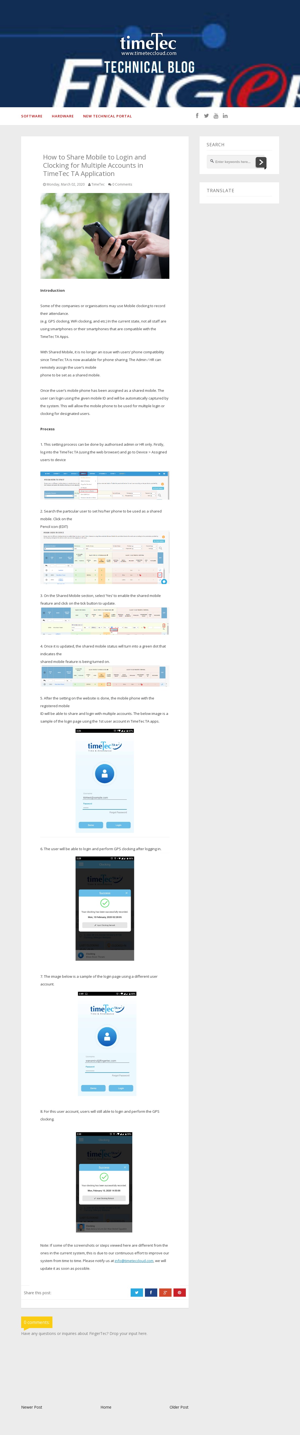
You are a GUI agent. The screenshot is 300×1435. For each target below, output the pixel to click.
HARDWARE (63, 116)
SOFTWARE (32, 116)
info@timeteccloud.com (134, 1260)
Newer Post (31, 1407)
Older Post (179, 1407)
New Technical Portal (107, 116)
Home (105, 1407)
